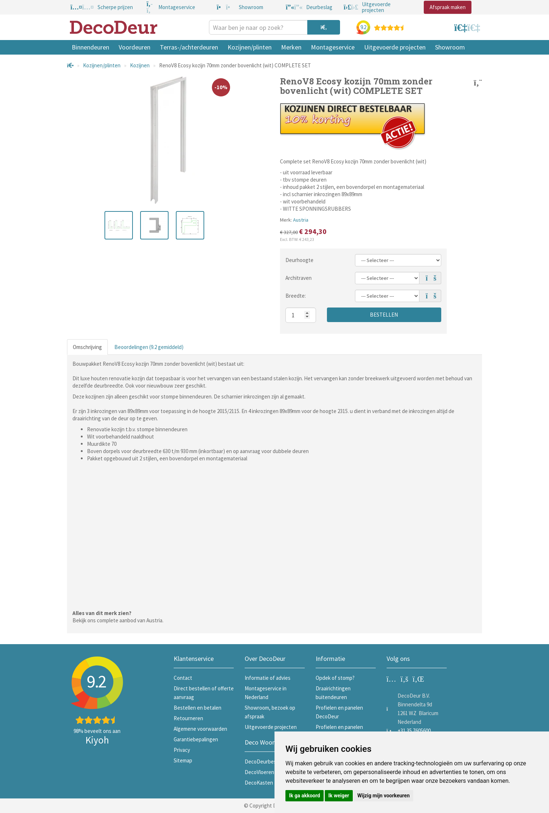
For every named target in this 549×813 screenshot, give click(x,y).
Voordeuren (134, 47)
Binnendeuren (90, 47)
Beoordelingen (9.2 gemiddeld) (148, 347)
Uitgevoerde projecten (395, 47)
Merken (291, 47)
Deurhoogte (299, 260)
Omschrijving (87, 347)
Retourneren (188, 718)
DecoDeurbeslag (264, 761)
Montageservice (333, 47)
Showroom (450, 47)
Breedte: (295, 295)
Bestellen (384, 314)
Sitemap (183, 760)
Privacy (182, 749)
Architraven (298, 277)
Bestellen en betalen (197, 707)
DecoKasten (259, 782)
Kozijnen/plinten (250, 47)
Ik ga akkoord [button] (304, 795)
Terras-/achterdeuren (189, 47)
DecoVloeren (259, 772)
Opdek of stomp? (335, 677)
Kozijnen (140, 65)
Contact (183, 677)
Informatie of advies (268, 677)
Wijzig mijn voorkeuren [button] (383, 795)
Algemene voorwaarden (200, 728)
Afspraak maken (448, 7)
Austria (300, 220)
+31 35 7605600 (414, 730)
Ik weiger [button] (338, 795)
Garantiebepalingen (196, 739)
